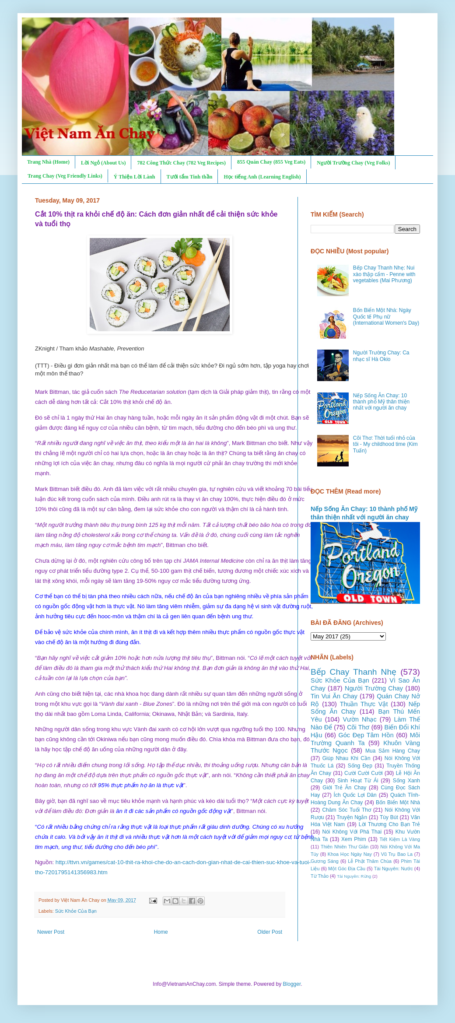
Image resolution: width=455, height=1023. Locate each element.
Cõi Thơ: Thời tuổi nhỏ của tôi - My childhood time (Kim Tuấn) (385, 444)
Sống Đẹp (360, 766)
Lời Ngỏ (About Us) (103, 163)
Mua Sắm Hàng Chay (392, 751)
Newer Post (50, 932)
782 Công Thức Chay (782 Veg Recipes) (181, 163)
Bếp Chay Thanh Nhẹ (353, 671)
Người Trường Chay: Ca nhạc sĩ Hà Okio (381, 356)
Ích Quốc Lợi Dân (355, 795)
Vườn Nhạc (359, 719)
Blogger (292, 984)
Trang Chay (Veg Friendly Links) (65, 176)
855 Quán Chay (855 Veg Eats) (271, 162)
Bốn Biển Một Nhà (398, 802)
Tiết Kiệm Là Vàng (399, 839)
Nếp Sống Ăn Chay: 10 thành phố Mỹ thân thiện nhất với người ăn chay (381, 401)
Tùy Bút (389, 817)
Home (161, 932)
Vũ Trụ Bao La (397, 854)
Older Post (269, 932)
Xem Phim (353, 839)
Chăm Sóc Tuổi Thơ (346, 810)
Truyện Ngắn (351, 817)
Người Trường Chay (374, 688)
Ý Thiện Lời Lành (134, 177)
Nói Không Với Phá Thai (352, 832)
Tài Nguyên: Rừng (354, 876)
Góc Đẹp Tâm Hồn (366, 735)
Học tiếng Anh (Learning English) (262, 177)
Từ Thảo (320, 876)
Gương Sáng (325, 861)
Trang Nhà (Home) (48, 162)
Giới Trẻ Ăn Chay (344, 788)
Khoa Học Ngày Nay (350, 854)
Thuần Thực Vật (364, 704)
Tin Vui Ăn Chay (334, 696)
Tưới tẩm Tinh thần (190, 177)
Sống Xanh (406, 781)
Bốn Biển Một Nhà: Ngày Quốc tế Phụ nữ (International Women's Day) (386, 316)
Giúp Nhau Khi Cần (346, 758)
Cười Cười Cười (363, 773)
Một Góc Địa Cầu (346, 868)
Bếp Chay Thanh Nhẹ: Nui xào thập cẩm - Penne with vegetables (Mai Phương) (384, 274)
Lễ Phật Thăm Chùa (370, 861)
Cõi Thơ (358, 727)
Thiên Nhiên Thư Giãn (344, 846)
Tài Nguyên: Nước (393, 868)
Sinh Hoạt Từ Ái (357, 781)
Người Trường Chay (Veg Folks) (353, 163)
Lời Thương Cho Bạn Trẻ (389, 824)
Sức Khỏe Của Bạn (76, 911)
